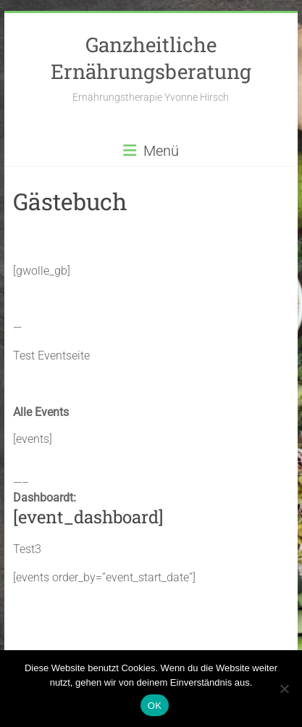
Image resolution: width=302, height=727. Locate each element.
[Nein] (284, 688)
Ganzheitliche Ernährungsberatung (151, 58)
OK (155, 705)
